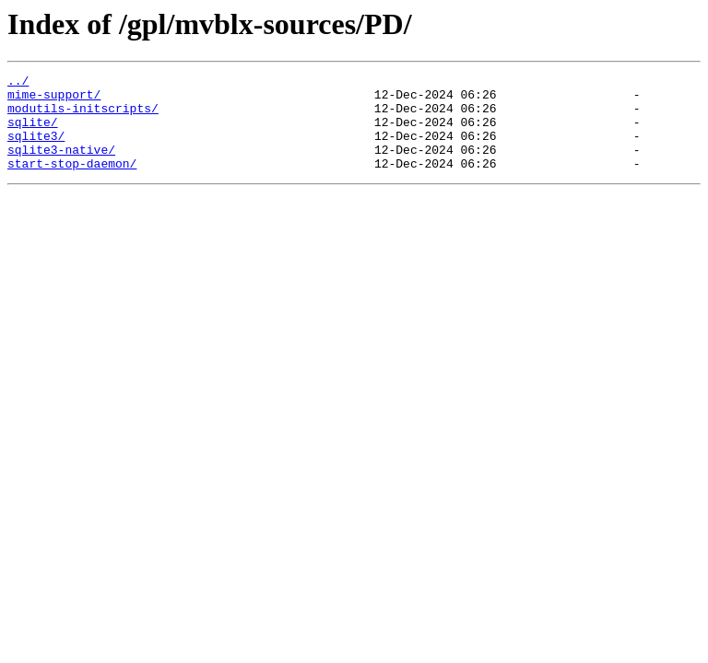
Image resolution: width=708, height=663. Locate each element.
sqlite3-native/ (61, 165)
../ (18, 83)
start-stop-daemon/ (71, 182)
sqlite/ (32, 132)
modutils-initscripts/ (83, 116)
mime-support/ (53, 99)
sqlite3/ (36, 149)
